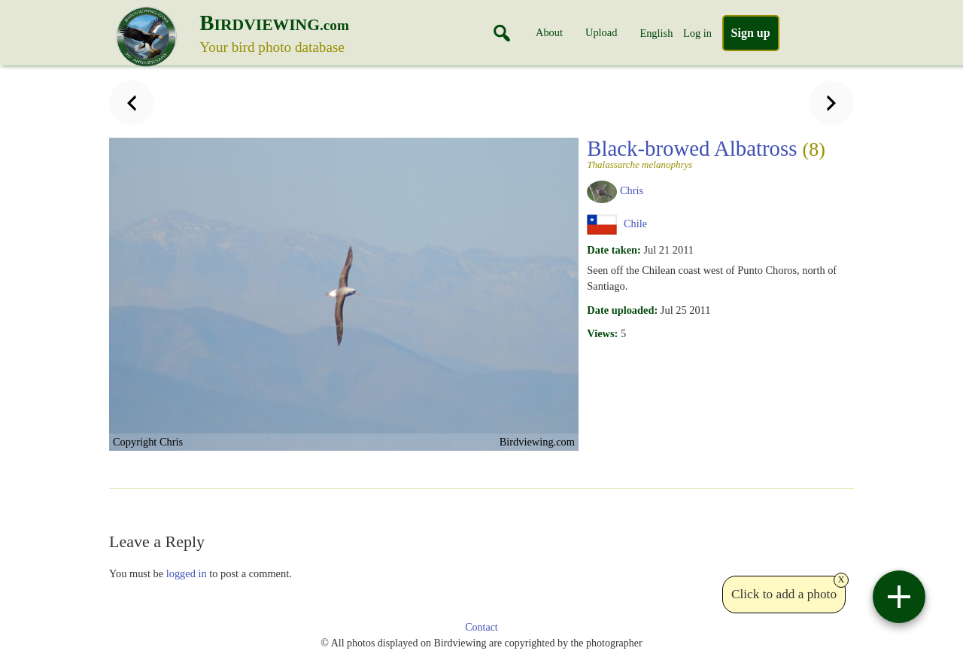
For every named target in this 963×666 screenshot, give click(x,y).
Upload (601, 32)
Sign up (750, 32)
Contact (481, 627)
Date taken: (614, 250)
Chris (631, 190)
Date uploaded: (622, 310)
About (549, 32)
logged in (186, 573)
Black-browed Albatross (715, 152)
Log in (697, 33)
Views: (602, 333)
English (656, 33)
